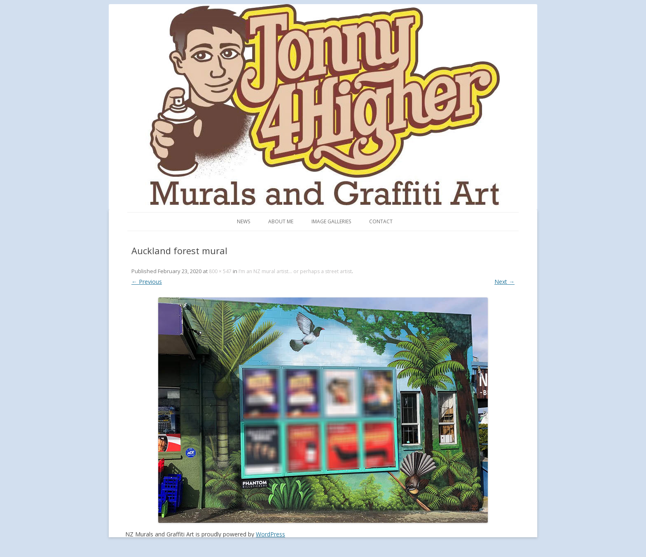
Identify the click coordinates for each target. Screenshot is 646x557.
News (243, 221)
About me (280, 221)
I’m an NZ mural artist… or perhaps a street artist (295, 271)
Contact (381, 221)
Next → (504, 282)
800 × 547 (220, 271)
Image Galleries (331, 221)
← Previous (146, 282)
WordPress (270, 534)
